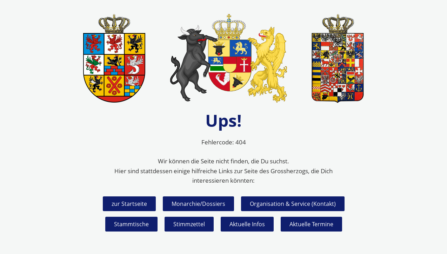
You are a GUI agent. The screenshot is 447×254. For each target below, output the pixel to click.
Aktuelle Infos (247, 224)
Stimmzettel (189, 224)
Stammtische (131, 224)
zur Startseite (129, 204)
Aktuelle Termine (311, 224)
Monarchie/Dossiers (198, 204)
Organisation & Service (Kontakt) (293, 204)
